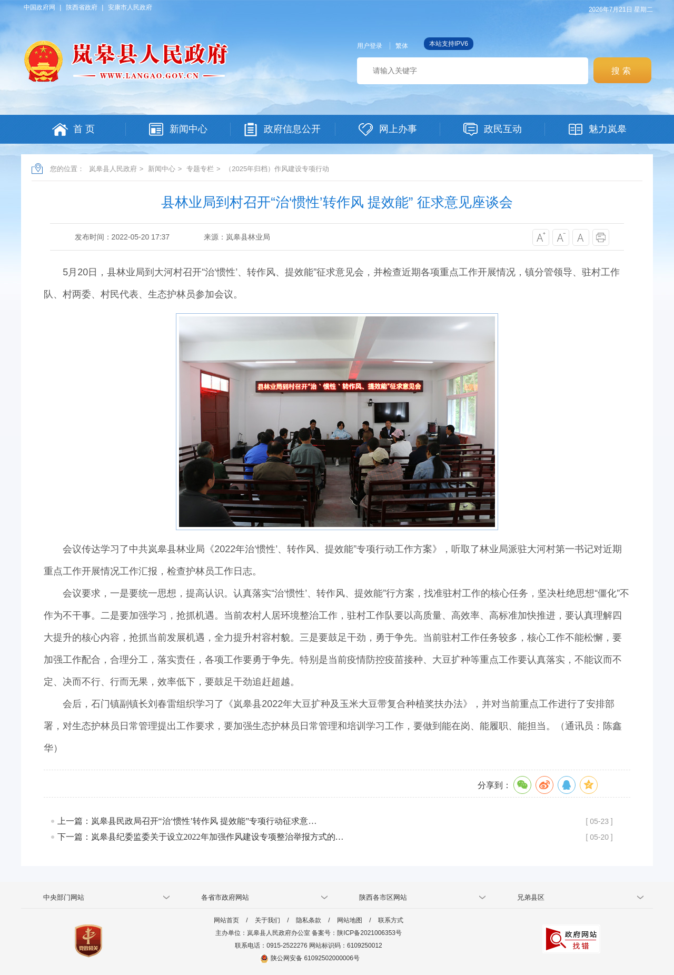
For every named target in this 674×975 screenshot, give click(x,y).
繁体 (401, 45)
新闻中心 (161, 169)
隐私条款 (308, 920)
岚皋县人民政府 (113, 169)
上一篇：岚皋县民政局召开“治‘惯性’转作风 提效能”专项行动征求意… (187, 821)
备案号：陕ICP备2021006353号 (357, 933)
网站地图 (349, 920)
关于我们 (267, 920)
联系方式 (390, 920)
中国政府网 (39, 7)
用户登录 (369, 45)
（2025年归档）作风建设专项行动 (277, 169)
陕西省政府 (81, 7)
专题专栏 (200, 169)
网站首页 (226, 920)
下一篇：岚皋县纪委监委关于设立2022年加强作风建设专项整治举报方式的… (200, 836)
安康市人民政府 (130, 7)
